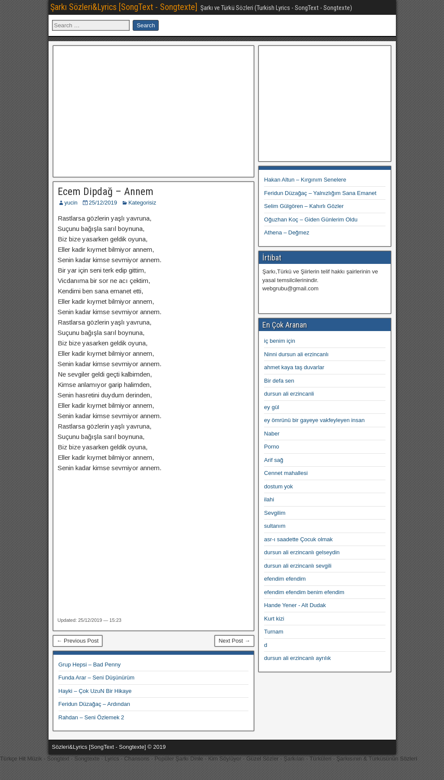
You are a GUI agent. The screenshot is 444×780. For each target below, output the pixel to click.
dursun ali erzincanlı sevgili (297, 565)
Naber (271, 433)
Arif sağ (273, 460)
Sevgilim (274, 513)
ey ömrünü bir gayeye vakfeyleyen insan (314, 420)
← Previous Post (78, 640)
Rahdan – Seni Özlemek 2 (91, 717)
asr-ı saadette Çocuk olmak (298, 539)
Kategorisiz (142, 202)
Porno (271, 446)
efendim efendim (285, 578)
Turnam (273, 631)
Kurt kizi (274, 618)
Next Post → (234, 640)
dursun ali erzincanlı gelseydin (302, 552)
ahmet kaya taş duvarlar (294, 367)
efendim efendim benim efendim (304, 592)
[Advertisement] (153, 110)
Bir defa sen (279, 380)
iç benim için (279, 341)
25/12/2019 (103, 202)
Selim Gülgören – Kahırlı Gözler (304, 206)
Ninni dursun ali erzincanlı (296, 354)
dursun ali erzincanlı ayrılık (297, 658)
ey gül (271, 407)
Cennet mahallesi (285, 473)
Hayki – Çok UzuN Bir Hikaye (95, 691)
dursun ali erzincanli (289, 393)
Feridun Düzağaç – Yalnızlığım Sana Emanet (320, 193)
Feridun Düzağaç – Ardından (95, 704)
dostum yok (278, 486)
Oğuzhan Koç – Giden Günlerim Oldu (310, 219)
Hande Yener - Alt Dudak (295, 605)
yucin (71, 202)
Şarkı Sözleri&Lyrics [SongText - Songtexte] (123, 7)
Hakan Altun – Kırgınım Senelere (305, 179)
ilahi (269, 499)
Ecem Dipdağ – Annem (105, 191)
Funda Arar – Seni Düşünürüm (97, 677)
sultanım (274, 526)
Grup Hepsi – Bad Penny (90, 664)
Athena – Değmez (286, 232)
